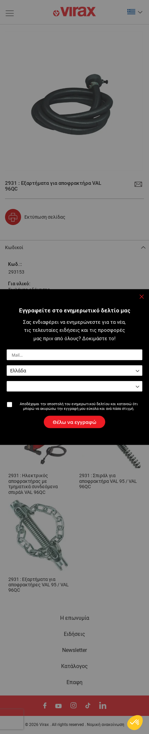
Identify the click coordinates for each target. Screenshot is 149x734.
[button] (134, 11)
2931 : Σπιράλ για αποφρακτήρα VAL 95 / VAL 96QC (108, 481)
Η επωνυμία (74, 618)
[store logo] (74, 12)
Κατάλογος (74, 666)
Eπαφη (74, 682)
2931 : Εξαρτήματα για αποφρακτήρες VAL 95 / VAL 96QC (38, 585)
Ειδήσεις (74, 634)
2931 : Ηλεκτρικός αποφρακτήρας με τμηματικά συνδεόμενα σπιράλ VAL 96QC (33, 484)
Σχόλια (12, 353)
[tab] (74, 246)
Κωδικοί (14, 247)
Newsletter (74, 650)
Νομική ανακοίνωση (105, 724)
